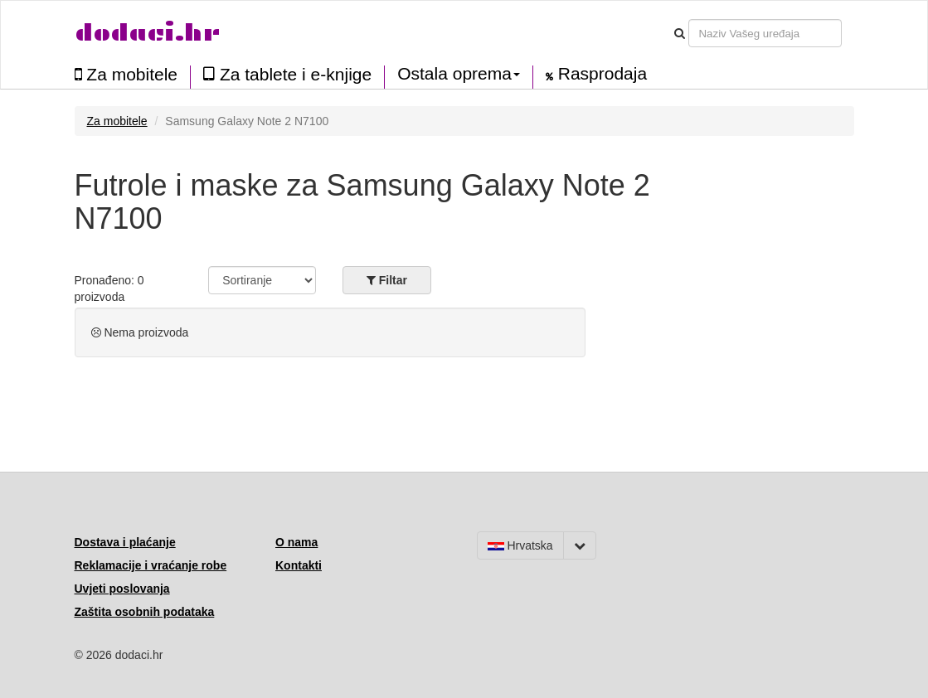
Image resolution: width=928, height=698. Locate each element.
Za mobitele (126, 74)
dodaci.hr (148, 32)
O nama (296, 542)
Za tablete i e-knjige (287, 74)
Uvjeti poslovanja (122, 588)
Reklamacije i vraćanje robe (151, 565)
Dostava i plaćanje (125, 542)
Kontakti (298, 565)
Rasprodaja (596, 73)
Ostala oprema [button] (458, 73)
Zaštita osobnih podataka (145, 611)
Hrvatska (520, 545)
